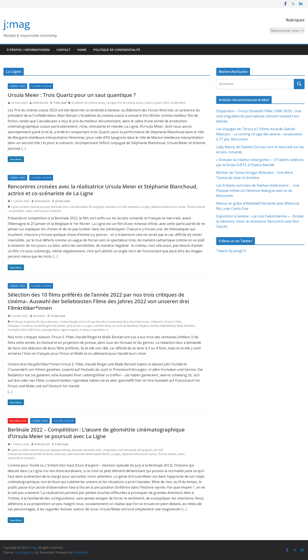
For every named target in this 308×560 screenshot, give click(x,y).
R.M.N (23, 330)
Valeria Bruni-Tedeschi (47, 211)
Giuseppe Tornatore (20, 326)
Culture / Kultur (41, 86)
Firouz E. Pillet (173, 322)
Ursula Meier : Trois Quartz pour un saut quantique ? (72, 94)
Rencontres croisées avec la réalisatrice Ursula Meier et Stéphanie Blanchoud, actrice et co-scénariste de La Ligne (102, 190)
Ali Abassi (17, 322)
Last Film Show (102, 326)
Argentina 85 (32, 322)
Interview (133, 207)
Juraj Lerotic (74, 326)
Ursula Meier (178, 103)
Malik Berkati (40, 103)
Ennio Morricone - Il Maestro (146, 322)
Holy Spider (58, 326)
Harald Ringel (42, 326)
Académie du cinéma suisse (88, 103)
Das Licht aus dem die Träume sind (100, 322)
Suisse (181, 207)
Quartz (149, 103)
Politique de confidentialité (116, 50)
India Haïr (60, 454)
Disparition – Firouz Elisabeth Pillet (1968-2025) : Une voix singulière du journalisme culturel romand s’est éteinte (258, 116)
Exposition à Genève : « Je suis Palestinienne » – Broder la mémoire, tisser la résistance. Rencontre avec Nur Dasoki (260, 221)
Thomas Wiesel (196, 207)
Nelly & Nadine (186, 326)
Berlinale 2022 (59, 207)
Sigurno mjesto (70, 330)
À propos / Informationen (28, 50)
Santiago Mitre (50, 330)
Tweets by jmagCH (231, 250)
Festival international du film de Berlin (30, 454)
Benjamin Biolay (61, 450)
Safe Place (34, 330)
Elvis (125, 322)
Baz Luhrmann (49, 322)
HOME (81, 50)
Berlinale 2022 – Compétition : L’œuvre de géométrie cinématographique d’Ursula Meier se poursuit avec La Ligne (96, 433)
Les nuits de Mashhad (125, 326)
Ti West (84, 330)
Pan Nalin (13, 330)
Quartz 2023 (161, 103)
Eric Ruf (122, 207)
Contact (63, 50)
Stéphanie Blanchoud (164, 207)
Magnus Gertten (149, 326)
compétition (109, 450)
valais (29, 211)
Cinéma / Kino (17, 86)
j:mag (16, 24)
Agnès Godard (20, 207)
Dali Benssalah (78, 207)
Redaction (39, 316)
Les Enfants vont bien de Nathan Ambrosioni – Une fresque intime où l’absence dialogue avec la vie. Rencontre (257, 190)
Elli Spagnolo (96, 207)
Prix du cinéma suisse (130, 103)
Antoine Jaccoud (40, 207)
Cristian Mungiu (68, 322)
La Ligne (111, 103)
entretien (110, 207)
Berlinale (77, 450)
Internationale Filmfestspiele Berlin (89, 454)
